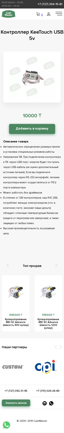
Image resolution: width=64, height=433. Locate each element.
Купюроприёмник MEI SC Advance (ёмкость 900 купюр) (16, 322)
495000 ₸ (15, 315)
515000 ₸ (48, 315)
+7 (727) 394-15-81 (50, 4)
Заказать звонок (16, 402)
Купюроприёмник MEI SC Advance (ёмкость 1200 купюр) (48, 323)
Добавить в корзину (32, 128)
